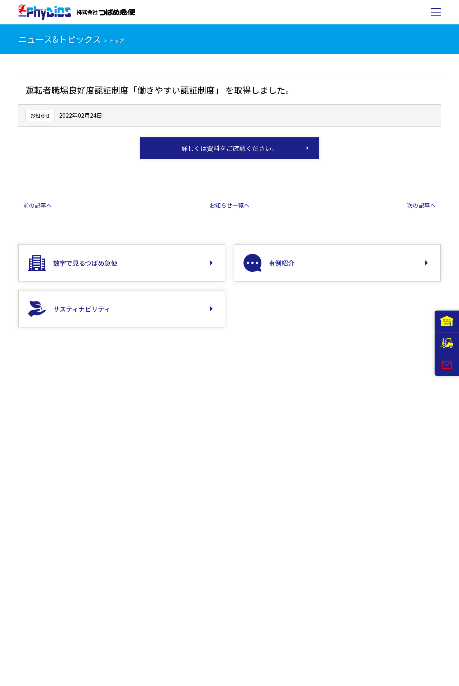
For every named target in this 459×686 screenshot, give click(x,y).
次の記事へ (421, 205)
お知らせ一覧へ (229, 205)
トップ (116, 40)
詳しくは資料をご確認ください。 (229, 148)
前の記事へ (37, 205)
